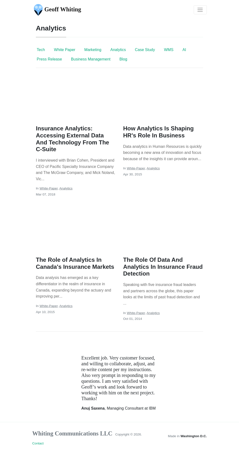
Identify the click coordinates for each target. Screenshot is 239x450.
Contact (38, 443)
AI (184, 50)
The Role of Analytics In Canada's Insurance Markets (75, 263)
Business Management (91, 59)
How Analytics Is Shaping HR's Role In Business (158, 132)
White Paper (64, 50)
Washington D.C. (194, 436)
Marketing (92, 50)
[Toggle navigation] (200, 10)
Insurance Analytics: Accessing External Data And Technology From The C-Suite (72, 138)
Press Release (49, 59)
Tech (41, 50)
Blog (123, 59)
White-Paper (49, 188)
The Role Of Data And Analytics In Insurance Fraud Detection (163, 266)
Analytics (118, 50)
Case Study (145, 50)
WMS (168, 50)
